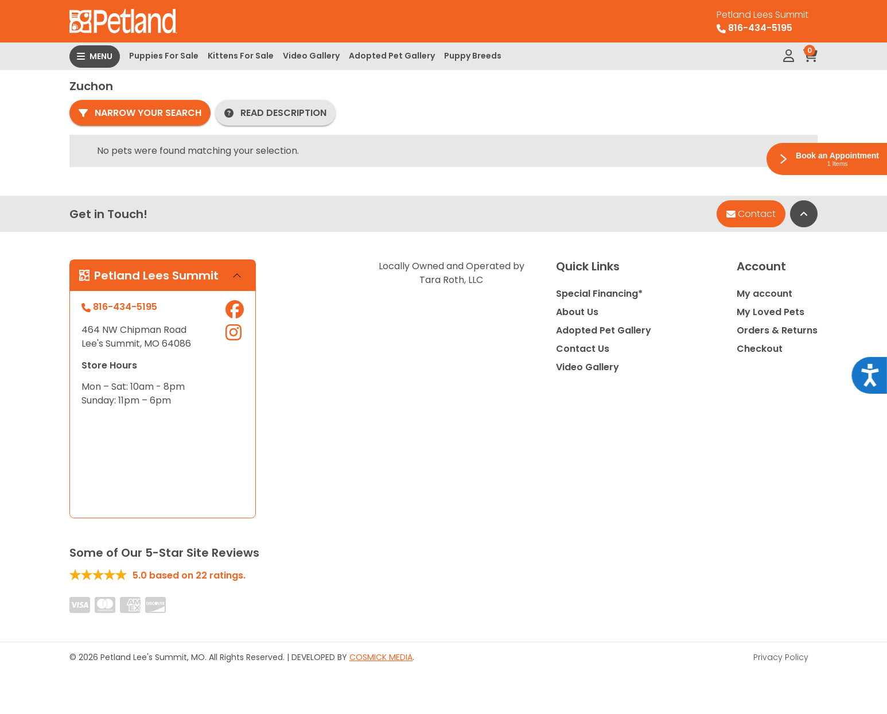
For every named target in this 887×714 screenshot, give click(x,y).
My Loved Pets (770, 312)
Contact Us (582, 348)
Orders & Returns (777, 330)
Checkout (760, 348)
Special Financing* (599, 293)
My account (764, 293)
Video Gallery (311, 55)
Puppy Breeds (472, 55)
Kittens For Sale (241, 55)
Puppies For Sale (164, 55)
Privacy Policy (780, 657)
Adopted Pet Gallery (392, 55)
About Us (577, 312)
